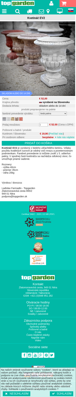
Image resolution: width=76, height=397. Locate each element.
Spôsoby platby (38, 326)
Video (38, 340)
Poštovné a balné (38, 329)
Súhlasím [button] (61, 393)
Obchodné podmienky (38, 324)
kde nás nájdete (65, 137)
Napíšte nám (38, 337)
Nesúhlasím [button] (17, 393)
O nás (38, 332)
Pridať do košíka (38, 143)
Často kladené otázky (38, 335)
